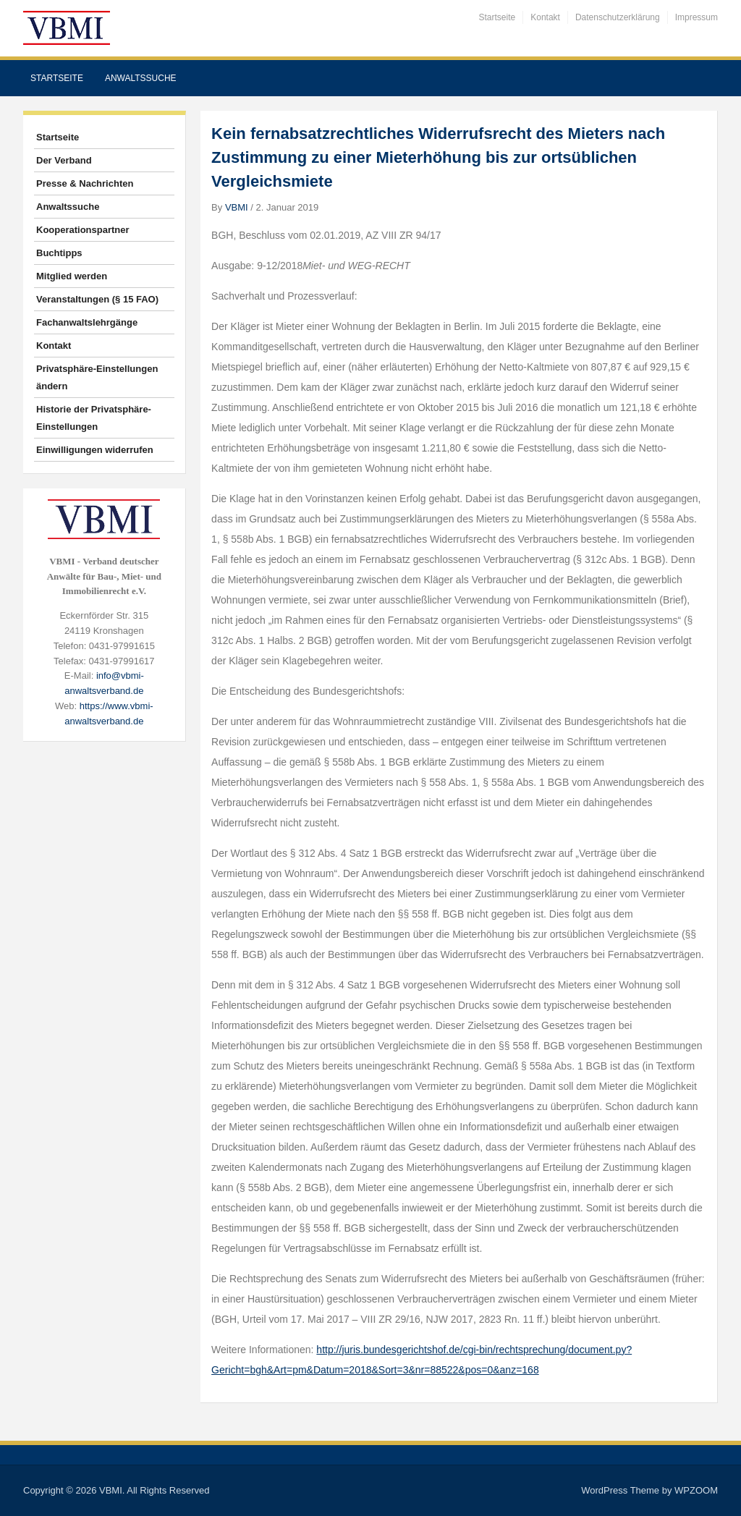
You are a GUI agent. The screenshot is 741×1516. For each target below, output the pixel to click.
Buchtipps (59, 252)
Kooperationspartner (83, 229)
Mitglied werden (71, 276)
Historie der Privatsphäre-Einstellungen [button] (93, 418)
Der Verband (64, 160)
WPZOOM (696, 1490)
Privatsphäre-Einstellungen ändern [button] (97, 377)
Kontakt (545, 17)
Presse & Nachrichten (84, 183)
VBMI (236, 207)
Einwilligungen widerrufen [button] (94, 449)
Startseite (497, 17)
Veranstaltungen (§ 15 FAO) (97, 299)
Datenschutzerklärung (617, 17)
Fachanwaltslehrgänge (86, 322)
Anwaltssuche (141, 78)
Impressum (696, 17)
